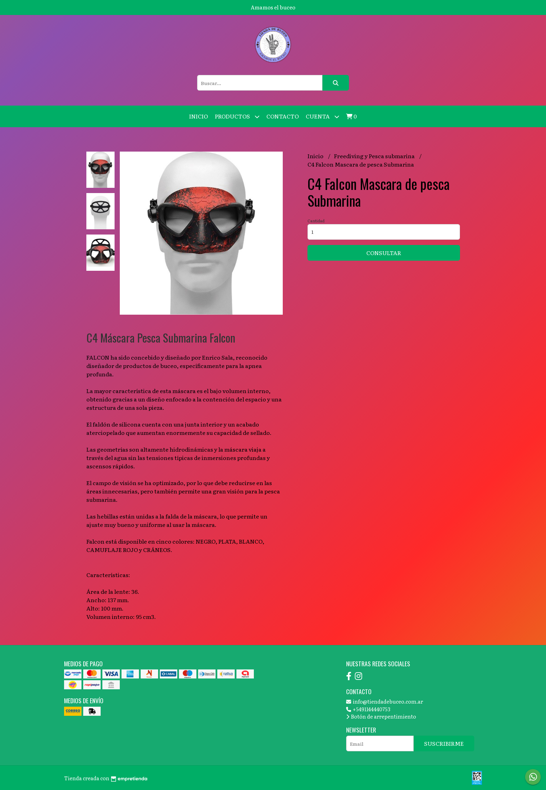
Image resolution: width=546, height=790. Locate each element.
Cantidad (316, 220)
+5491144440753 (368, 709)
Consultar (383, 252)
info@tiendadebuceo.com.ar (384, 701)
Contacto (282, 116)
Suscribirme (444, 743)
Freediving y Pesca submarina (375, 156)
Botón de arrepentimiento (381, 716)
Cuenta (322, 116)
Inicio (198, 116)
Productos (237, 116)
